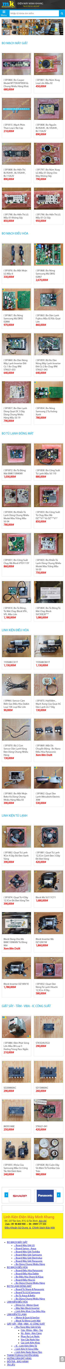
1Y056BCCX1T (11, 662)
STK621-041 (41, 1126)
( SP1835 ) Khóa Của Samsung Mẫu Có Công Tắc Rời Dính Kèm (16, 1168)
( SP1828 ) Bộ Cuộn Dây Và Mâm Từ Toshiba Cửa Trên (48, 1168)
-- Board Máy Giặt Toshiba (27, 1252)
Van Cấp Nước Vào (30, 1339)
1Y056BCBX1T (43, 662)
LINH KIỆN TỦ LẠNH (14, 816)
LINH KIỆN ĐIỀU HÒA (15, 630)
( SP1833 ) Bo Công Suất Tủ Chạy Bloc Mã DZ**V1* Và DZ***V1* (48, 515)
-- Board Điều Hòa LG (24, 1280)
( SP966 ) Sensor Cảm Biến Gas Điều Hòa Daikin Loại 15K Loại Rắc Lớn (16, 704)
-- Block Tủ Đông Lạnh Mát (27, 1321)
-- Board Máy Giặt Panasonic (28, 1261)
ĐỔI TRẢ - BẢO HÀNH (17, 1361)
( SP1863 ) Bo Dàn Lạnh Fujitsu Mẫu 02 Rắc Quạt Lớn (48, 318)
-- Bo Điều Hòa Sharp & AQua (28, 1277)
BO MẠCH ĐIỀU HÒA (15, 233)
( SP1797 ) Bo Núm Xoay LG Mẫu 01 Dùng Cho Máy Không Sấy (48, 173)
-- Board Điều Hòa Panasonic (28, 1270)
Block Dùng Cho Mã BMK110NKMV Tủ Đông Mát (15, 942)
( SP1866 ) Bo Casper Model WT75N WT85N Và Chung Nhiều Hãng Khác (16, 83)
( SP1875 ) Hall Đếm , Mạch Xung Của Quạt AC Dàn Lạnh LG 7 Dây (48, 704)
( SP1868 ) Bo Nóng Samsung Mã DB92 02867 (45, 273)
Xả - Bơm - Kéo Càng (31, 1333)
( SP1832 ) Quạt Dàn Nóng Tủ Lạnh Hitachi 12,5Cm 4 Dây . (47, 987)
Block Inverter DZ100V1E (16, 984)
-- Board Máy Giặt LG (24, 1245)
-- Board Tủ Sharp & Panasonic (29, 1289)
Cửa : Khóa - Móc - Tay (32, 1330)
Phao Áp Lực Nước (30, 1336)
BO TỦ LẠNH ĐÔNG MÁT (17, 433)
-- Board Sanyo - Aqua (25, 1248)
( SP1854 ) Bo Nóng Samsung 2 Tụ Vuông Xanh (46, 411)
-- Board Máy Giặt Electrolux (28, 1258)
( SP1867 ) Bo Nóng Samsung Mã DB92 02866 (13, 318)
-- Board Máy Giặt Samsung (28, 1255)
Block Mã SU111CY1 (46, 897)
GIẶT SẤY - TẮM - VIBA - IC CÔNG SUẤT (26, 1006)
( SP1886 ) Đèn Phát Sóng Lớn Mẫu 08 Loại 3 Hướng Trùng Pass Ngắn (16, 1046)
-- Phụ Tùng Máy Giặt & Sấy (27, 1327)
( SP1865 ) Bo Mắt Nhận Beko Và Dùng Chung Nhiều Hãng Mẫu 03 (15, 796)
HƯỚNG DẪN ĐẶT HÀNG (19, 1358)
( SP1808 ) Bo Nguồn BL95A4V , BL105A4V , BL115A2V (47, 128)
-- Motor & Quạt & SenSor (27, 1317)
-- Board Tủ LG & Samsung (27, 1292)
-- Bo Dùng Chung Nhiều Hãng (29, 1264)
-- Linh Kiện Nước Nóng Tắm (28, 1352)
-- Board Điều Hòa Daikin (26, 1273)
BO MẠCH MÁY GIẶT (15, 43)
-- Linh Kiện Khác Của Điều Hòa (29, 1311)
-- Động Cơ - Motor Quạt (26, 1305)
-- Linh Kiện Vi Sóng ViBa (26, 1349)
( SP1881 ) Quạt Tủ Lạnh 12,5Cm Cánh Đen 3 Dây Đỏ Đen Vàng (48, 855)
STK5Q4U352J (43, 1043)
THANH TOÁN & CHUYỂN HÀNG (23, 1355)
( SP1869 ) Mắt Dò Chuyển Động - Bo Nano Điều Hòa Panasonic (48, 748)
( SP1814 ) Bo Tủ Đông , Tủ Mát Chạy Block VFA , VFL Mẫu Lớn (16, 611)
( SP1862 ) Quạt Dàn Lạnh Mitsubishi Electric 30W (48, 796)
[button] (6, 1194)
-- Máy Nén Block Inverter (27, 1308)
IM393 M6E (9, 1126)
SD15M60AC (42, 1088)
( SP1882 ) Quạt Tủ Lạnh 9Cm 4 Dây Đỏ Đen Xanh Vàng (16, 855)
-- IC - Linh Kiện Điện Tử (25, 1346)
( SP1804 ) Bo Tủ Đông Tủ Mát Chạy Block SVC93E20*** (48, 611)
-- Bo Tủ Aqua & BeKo (24, 1295)
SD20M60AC (10, 1088)
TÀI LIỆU (11, 1365)
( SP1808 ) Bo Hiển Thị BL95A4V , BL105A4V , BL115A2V (15, 173)
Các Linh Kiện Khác (30, 1343)
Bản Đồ (42, 1221)
